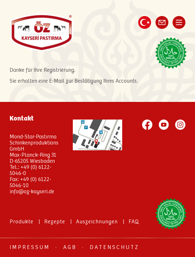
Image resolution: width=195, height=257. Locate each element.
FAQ (134, 222)
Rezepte (54, 222)
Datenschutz (114, 248)
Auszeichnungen (97, 222)
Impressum (30, 248)
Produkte (21, 222)
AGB (70, 248)
